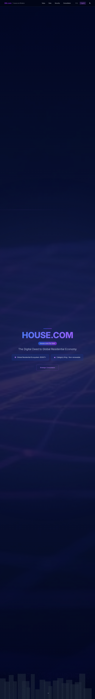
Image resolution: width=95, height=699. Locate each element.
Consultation (67, 3)
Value (43, 3)
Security (57, 3)
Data (50, 3)
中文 (76, 3)
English (83, 3)
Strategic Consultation (47, 367)
